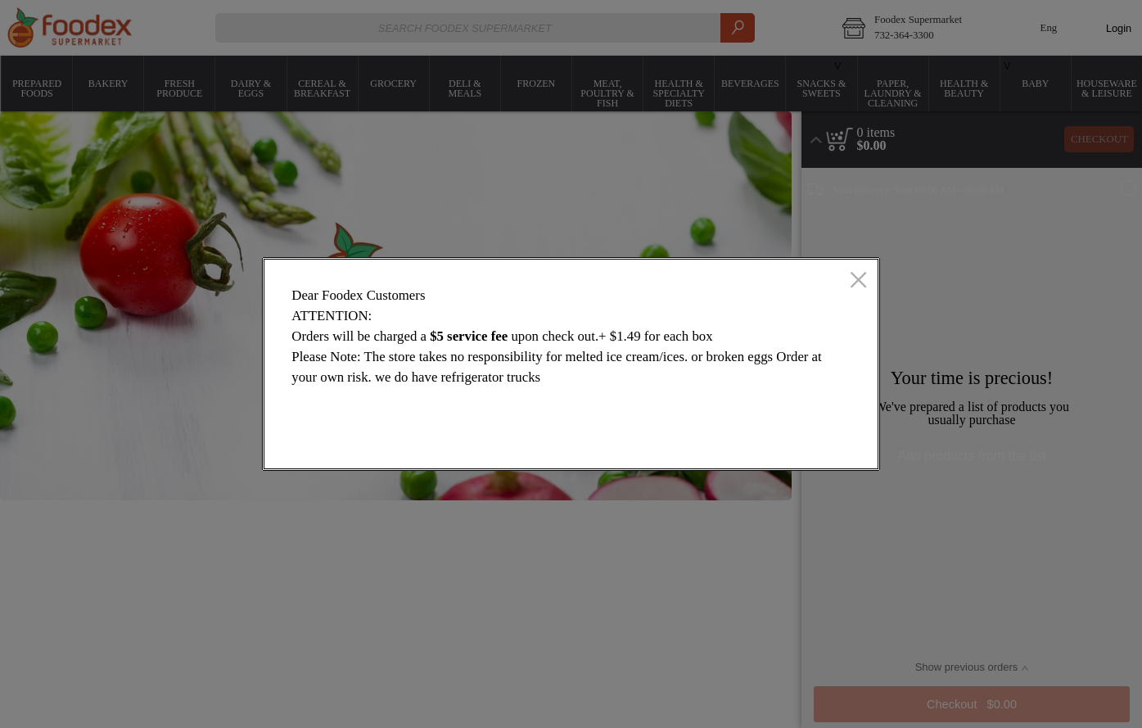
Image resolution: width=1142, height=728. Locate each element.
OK (802, 442)
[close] (858, 281)
